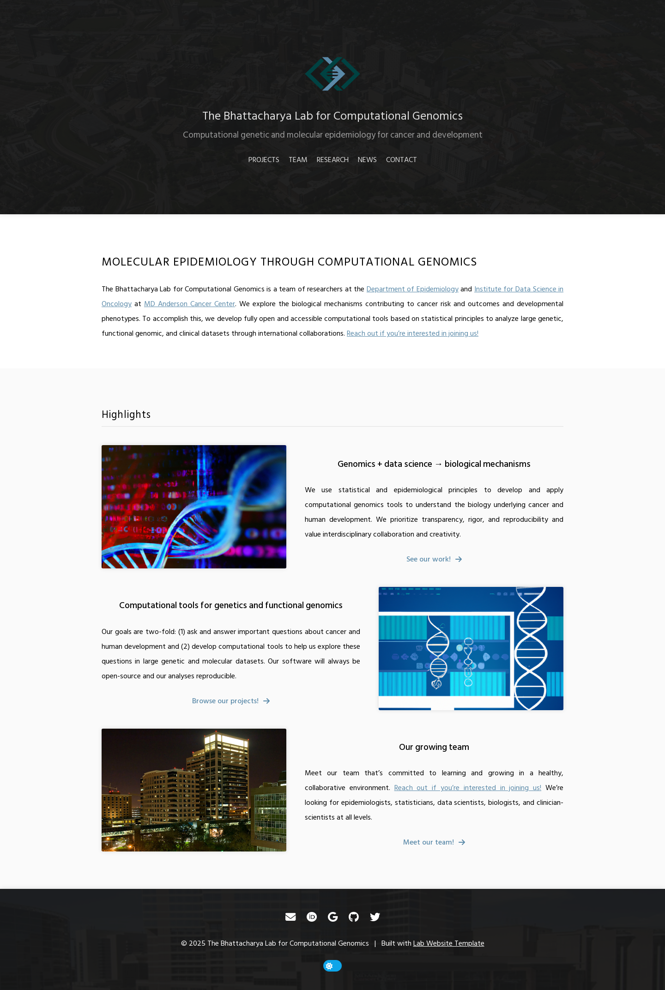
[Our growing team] (194, 790)
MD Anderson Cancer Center (189, 304)
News (367, 160)
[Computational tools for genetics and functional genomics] (471, 648)
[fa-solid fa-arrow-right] (434, 559)
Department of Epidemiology (413, 289)
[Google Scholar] (333, 917)
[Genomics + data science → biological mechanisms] (194, 506)
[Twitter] (375, 917)
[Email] (290, 917)
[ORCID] (311, 917)
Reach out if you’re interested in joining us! (412, 333)
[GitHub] (353, 917)
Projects (263, 160)
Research (333, 160)
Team (298, 160)
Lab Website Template (448, 943)
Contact (401, 160)
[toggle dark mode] (332, 966)
